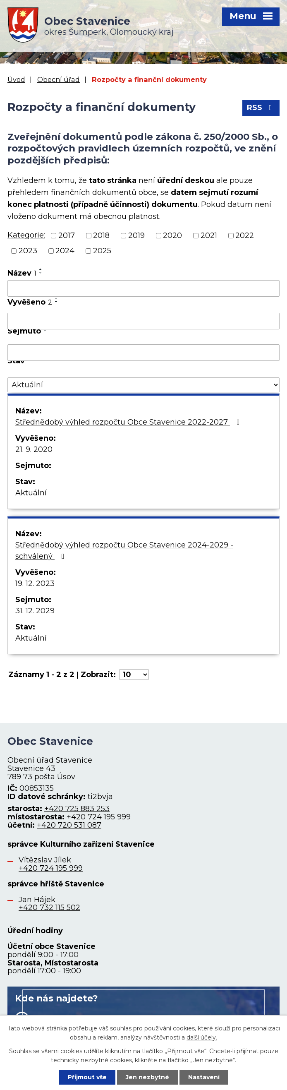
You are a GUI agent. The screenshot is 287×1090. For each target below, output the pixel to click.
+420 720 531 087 (69, 825)
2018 (101, 235)
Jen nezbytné (147, 1077)
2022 (244, 235)
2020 (172, 235)
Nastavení (204, 1077)
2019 (136, 235)
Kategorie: (26, 235)
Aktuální (31, 492)
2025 (102, 250)
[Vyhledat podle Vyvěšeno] (143, 321)
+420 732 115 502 (49, 907)
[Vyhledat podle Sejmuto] (143, 352)
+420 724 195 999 (99, 816)
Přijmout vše (87, 1077)
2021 (209, 235)
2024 (64, 250)
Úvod (16, 79)
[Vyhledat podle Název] (143, 288)
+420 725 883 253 (77, 808)
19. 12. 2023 (35, 583)
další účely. (202, 1037)
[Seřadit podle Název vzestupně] (40, 269)
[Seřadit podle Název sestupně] (40, 272)
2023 (28, 250)
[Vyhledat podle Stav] (143, 385)
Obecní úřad (58, 79)
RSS (261, 107)
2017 (66, 235)
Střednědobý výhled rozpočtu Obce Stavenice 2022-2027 (129, 422)
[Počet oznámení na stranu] (134, 674)
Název (21, 273)
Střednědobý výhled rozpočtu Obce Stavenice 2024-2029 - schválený (124, 550)
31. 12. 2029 (35, 610)
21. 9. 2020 (34, 449)
